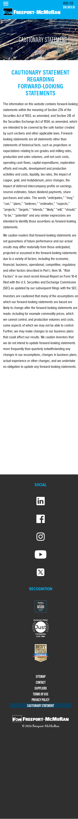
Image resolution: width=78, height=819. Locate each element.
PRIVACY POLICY (41, 699)
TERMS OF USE (40, 694)
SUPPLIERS (41, 688)
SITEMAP (41, 676)
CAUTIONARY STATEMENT (40, 705)
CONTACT (41, 682)
